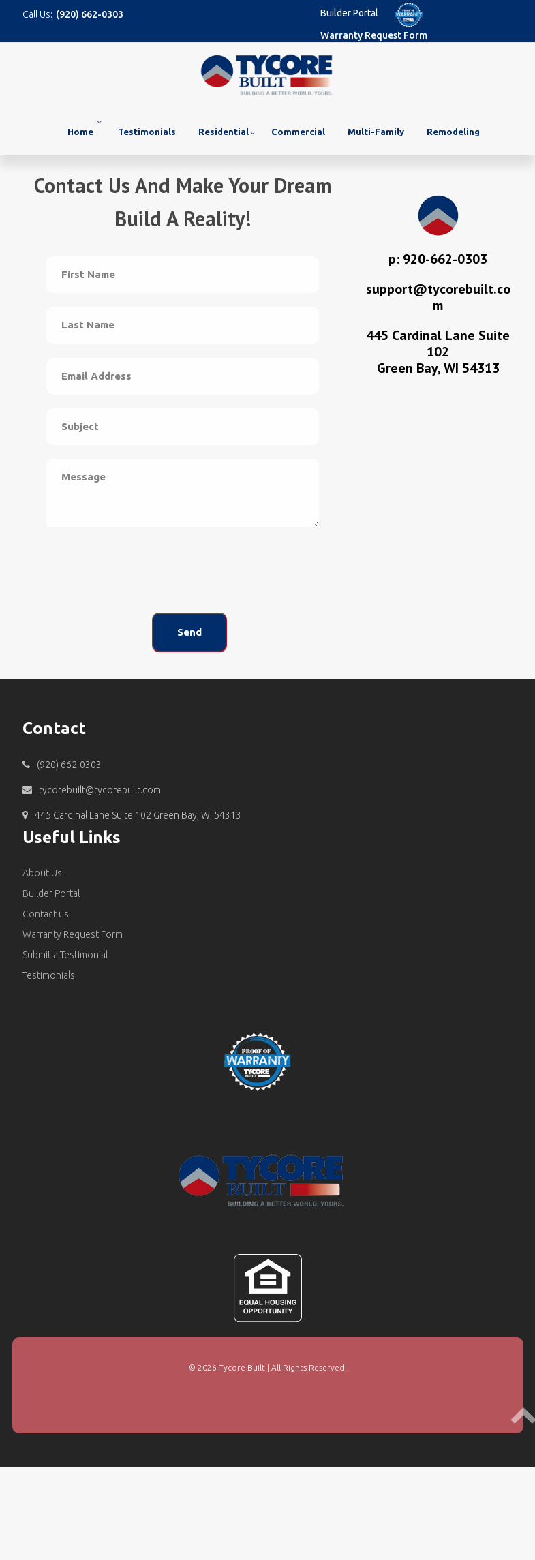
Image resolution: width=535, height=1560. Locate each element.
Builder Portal (349, 12)
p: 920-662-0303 (437, 259)
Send (189, 632)
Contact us (45, 913)
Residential (223, 131)
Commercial (298, 131)
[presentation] (150, 572)
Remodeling (453, 131)
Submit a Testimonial (65, 954)
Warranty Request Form (373, 35)
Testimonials (147, 131)
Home (80, 131)
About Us (42, 873)
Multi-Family (376, 131)
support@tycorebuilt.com (438, 297)
